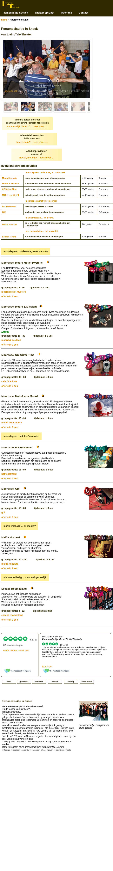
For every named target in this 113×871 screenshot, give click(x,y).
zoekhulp (71, 682)
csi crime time (9, 381)
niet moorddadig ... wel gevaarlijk (42, 231)
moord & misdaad (11, 340)
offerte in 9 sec (9, 296)
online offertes (86, 682)
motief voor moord (11, 422)
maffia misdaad (9, 563)
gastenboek (10, 91)
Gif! (4, 212)
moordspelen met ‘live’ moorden (41, 201)
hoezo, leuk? (32, 142)
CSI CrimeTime (9, 189)
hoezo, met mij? (36, 157)
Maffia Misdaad (9, 224)
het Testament (9, 206)
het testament (9, 474)
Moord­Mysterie (9, 178)
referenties (39, 682)
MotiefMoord (10, 195)
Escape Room (9, 237)
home (4, 19)
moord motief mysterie (13, 292)
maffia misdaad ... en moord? (40, 218)
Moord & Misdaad (10, 183)
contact (55, 682)
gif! (3, 512)
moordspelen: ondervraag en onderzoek (45, 172)
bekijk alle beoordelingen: (16, 650)
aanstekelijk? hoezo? (27, 126)
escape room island (12, 615)
